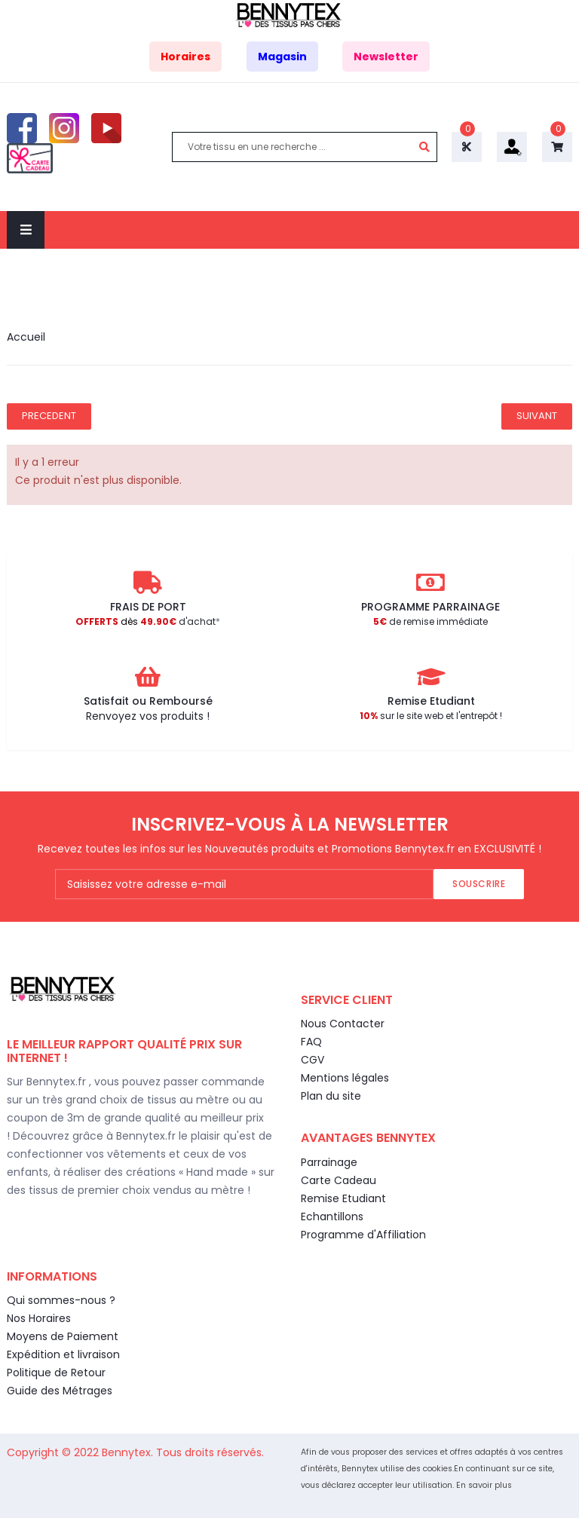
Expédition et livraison (63, 1354)
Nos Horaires (39, 1318)
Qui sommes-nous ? (61, 1300)
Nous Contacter (342, 1023)
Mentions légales (345, 1077)
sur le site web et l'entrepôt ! (431, 715)
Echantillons (332, 1216)
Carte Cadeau (338, 1180)
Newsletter (386, 56)
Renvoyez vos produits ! (148, 716)
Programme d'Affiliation (363, 1234)
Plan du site (331, 1095)
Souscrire (478, 883)
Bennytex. (129, 1452)
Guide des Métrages (59, 1390)
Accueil (26, 336)
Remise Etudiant (343, 1198)
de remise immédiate (430, 621)
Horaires (185, 56)
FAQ (311, 1041)
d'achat (145, 621)
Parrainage (329, 1162)
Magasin (282, 56)
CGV (312, 1059)
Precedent (49, 416)
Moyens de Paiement (62, 1336)
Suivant (536, 416)
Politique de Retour (56, 1372)
